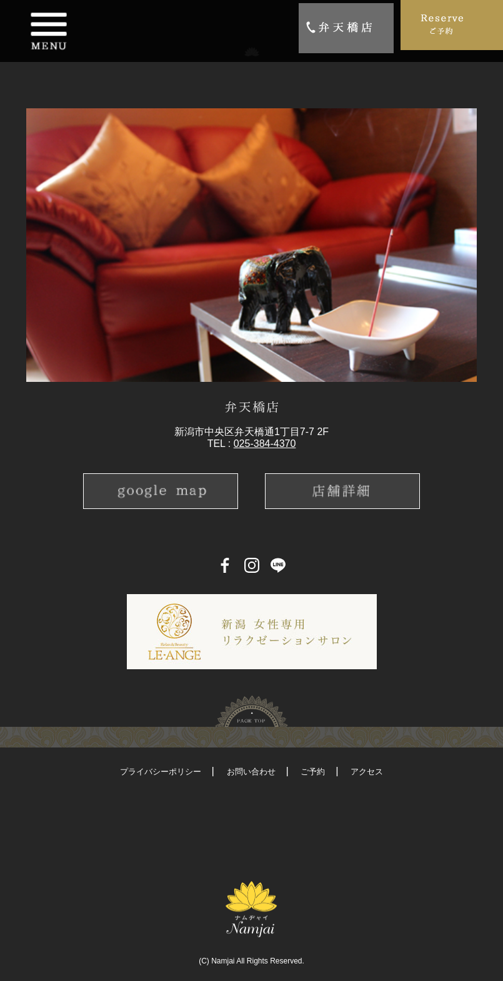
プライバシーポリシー (160, 771)
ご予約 (313, 771)
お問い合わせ (251, 771)
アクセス (367, 771)
